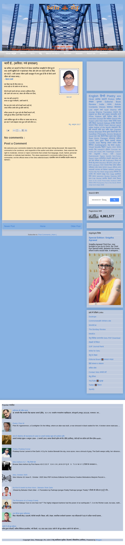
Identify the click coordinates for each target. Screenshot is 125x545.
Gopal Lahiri (94, 121)
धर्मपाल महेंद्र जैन (114, 116)
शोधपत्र (117, 107)
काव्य (119, 96)
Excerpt (100, 119)
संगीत (94, 183)
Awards (79, 53)
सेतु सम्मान (96, 163)
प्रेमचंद (119, 147)
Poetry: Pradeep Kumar (21, 449)
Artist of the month (95, 180)
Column (118, 152)
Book (118, 102)
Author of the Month (102, 127)
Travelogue (110, 152)
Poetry (111, 96)
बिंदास (94, 123)
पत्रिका (91, 183)
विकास (119, 178)
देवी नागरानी (93, 130)
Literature (96, 165)
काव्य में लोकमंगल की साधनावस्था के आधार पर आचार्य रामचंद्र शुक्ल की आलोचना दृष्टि (39, 436)
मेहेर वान (118, 132)
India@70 (101, 149)
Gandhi (108, 156)
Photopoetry (100, 183)
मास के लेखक (96, 185)
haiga (112, 174)
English (93, 96)
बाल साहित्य (107, 119)
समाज (94, 176)
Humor (91, 172)
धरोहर (110, 121)
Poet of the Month (110, 183)
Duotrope (92, 317)
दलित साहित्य (117, 165)
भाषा (98, 136)
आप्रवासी (91, 169)
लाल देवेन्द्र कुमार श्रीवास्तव (21, 513)
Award (118, 154)
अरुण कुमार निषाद (102, 140)
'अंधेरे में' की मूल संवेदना (9, 526)
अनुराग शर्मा (98, 110)
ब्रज (90, 178)
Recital (98, 178)
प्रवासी (112, 140)
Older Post (75, 226)
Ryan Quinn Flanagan (98, 138)
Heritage (118, 169)
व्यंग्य (119, 114)
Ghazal (114, 119)
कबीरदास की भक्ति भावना (20, 410)
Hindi (91, 99)
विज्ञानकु (103, 143)
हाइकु (103, 174)
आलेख (97, 99)
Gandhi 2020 (94, 143)
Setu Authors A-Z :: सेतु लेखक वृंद (24, 462)
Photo (105, 154)
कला (104, 152)
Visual (109, 167)
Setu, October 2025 (20, 475)
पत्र (95, 136)
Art (96, 114)
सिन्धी (90, 163)
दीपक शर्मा (101, 114)
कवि (119, 110)
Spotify (91, 389)
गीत (119, 127)
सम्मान (109, 143)
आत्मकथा (112, 138)
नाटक (102, 165)
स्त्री (111, 154)
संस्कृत (118, 140)
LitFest (115, 163)
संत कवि (102, 161)
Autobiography (100, 145)
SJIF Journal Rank (96, 346)
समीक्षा (118, 99)
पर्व (120, 161)
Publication (110, 161)
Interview (92, 119)
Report (91, 158)
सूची (104, 116)
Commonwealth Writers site (100, 321)
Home (43, 226)
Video (96, 158)
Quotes (107, 176)
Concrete (114, 149)
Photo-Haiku (106, 180)
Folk (94, 178)
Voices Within (106, 107)
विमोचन (105, 169)
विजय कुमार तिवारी (109, 132)
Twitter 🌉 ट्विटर (95, 385)
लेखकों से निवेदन (94, 342)
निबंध (96, 125)
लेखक (91, 102)
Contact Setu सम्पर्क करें (98, 372)
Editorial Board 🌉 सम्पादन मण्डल (101, 359)
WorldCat (92, 325)
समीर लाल (109, 130)
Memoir (113, 125)
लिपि (90, 176)
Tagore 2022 (111, 147)
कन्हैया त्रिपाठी (116, 123)
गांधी (90, 154)
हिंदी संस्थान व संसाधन (96, 364)
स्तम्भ (109, 104)
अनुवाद (107, 114)
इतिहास (108, 149)
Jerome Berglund (114, 134)
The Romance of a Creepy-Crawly (25, 500)
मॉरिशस (97, 161)
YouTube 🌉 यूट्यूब (96, 381)
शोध (119, 119)
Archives (104, 53)
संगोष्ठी (102, 185)
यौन (95, 174)
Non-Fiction (117, 156)
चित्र (107, 136)
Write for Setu (52, 53)
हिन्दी (102, 96)
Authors (67, 53)
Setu (32, 53)
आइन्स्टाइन (115, 158)
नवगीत (91, 174)
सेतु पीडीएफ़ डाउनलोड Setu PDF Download (104, 338)
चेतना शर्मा (69, 97)
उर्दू (109, 145)
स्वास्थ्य (104, 167)
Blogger (99, 540)
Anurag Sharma (95, 112)
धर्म (101, 169)
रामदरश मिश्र (108, 165)
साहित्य (118, 138)
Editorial (109, 102)
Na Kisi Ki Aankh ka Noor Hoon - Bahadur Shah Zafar (33, 488)
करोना (115, 143)
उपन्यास (97, 169)
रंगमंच (114, 178)
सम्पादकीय (113, 114)
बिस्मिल (91, 145)
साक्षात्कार (114, 127)
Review (92, 104)
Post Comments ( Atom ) (47, 235)
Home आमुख (11, 53)
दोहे (107, 163)
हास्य (110, 163)
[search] (99, 200)
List (90, 109)
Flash (106, 125)
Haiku (91, 140)
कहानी (104, 99)
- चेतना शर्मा (9, 79)
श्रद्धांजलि (97, 154)
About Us (91, 53)
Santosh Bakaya (103, 123)
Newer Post (9, 226)
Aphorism (100, 176)
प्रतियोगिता (102, 158)
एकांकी (119, 180)
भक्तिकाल (92, 167)
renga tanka (109, 172)
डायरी (119, 176)
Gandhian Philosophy (97, 134)
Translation (107, 112)
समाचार (101, 125)
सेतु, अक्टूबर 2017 (74, 124)
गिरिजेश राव (117, 172)
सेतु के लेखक (93, 355)
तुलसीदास (118, 174)
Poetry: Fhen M (18, 423)
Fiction (111, 99)
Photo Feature (95, 116)
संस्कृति (109, 158)
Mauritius (102, 163)
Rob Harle (103, 121)
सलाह (100, 167)
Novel (91, 136)
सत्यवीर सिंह (92, 149)
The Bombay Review (97, 329)
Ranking (114, 176)
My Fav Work (99, 172)
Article (118, 104)
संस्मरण (91, 125)
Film (107, 174)
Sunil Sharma (110, 110)
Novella (98, 147)
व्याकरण (99, 174)
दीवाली (110, 178)
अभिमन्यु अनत (116, 167)
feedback (114, 180)
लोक (96, 167)
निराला (116, 161)
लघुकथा (91, 114)
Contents (93, 107)
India (101, 104)
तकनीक (104, 178)
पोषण (119, 143)
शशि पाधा (101, 130)
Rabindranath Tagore (97, 156)
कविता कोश (92, 368)
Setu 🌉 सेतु (62, 8)
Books (23, 53)
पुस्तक (99, 102)
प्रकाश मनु (117, 112)
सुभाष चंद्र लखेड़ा (115, 136)
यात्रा (112, 145)
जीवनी (103, 136)
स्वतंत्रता (111, 169)
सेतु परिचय (92, 376)
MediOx (92, 334)
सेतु (40, 53)
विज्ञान (104, 147)
